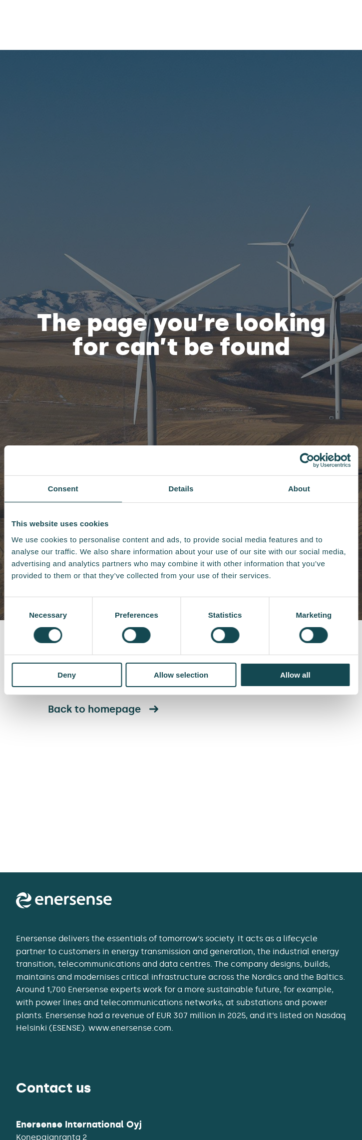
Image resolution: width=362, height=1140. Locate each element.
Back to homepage (104, 709)
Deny (66, 675)
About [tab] (299, 488)
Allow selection (181, 675)
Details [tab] (181, 488)
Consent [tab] (63, 488)
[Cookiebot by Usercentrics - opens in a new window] (307, 459)
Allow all (295, 675)
